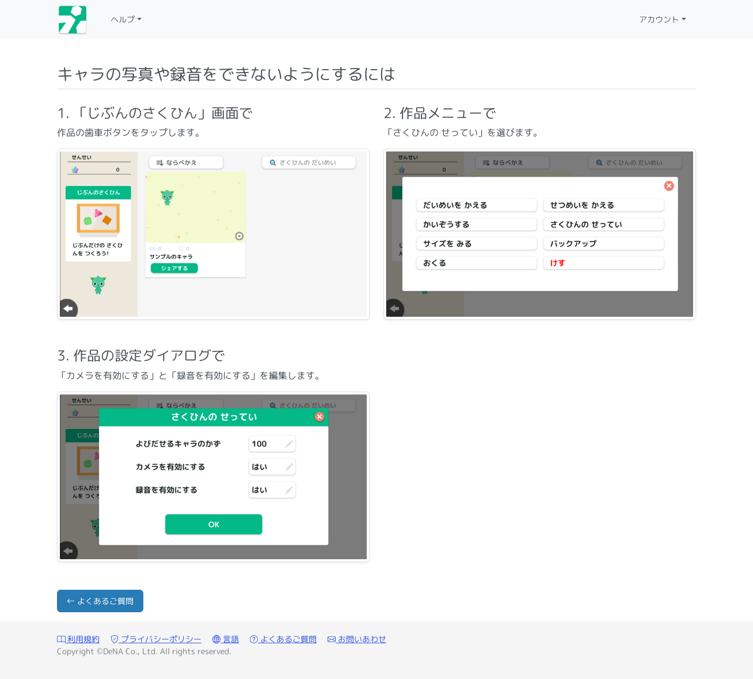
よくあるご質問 (100, 600)
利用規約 (78, 639)
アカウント (659, 19)
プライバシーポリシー (156, 639)
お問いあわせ (357, 639)
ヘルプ (123, 19)
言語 (225, 639)
